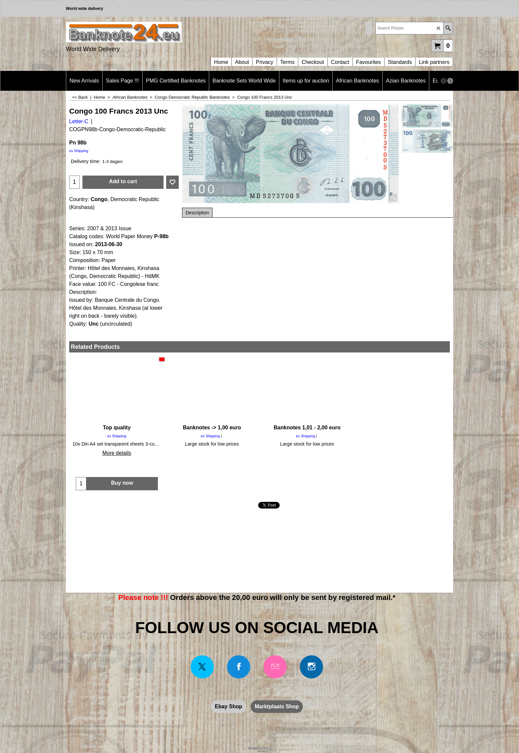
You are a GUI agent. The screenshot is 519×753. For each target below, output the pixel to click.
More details (116, 453)
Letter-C (78, 121)
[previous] (444, 81)
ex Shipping (78, 151)
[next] (450, 81)
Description (197, 212)
